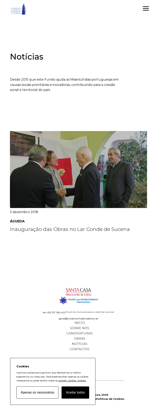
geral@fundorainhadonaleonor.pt (78, 318)
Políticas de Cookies (110, 398)
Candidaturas (79, 333)
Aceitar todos (75, 392)
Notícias (79, 344)
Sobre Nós (79, 328)
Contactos (79, 349)
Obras (79, 338)
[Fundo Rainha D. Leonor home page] (78, 294)
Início (79, 323)
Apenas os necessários (37, 392)
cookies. (62, 380)
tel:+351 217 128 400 (54, 312)
